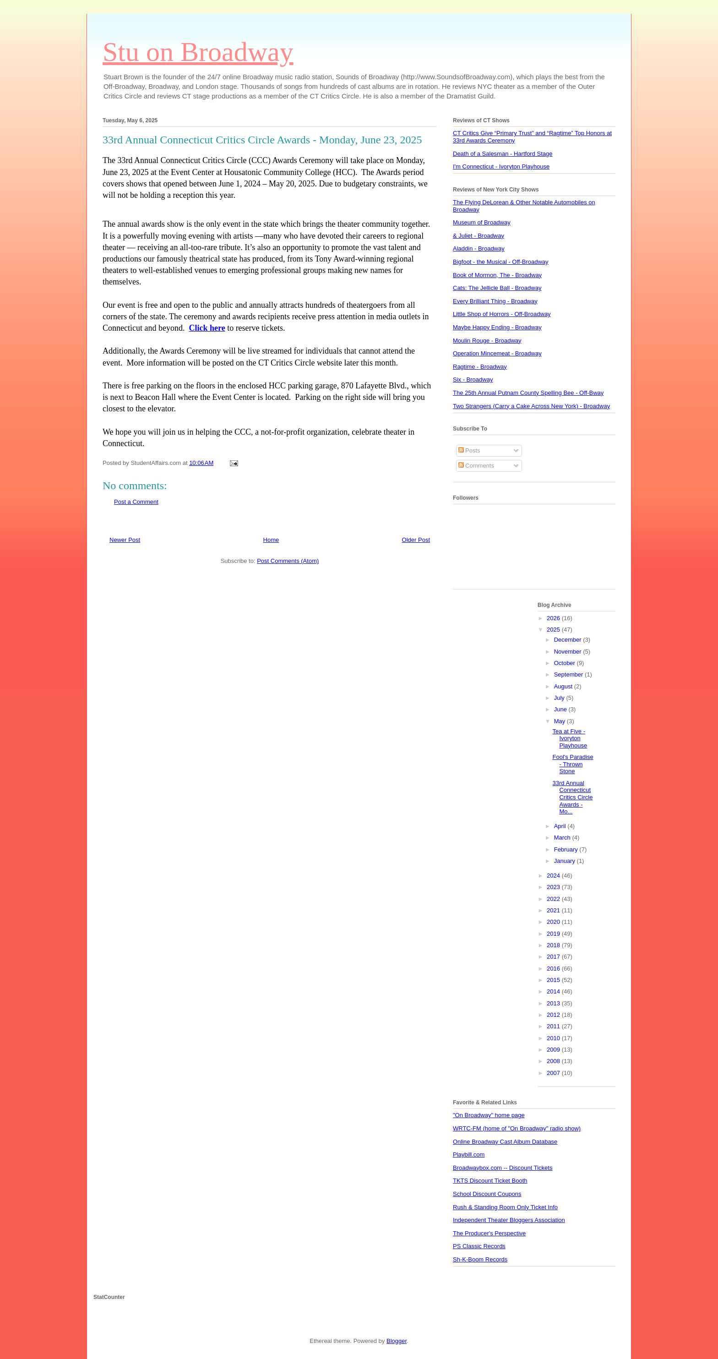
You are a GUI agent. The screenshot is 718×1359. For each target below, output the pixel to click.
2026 (554, 618)
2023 (554, 887)
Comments (476, 465)
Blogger (396, 1340)
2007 (554, 1073)
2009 (554, 1049)
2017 (554, 956)
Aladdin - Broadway (479, 248)
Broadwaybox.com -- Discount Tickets (502, 1167)
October (565, 663)
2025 (554, 629)
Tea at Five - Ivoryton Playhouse (569, 738)
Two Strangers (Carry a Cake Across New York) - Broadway (531, 406)
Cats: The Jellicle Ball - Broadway (497, 287)
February (567, 849)
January (565, 860)
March (563, 837)
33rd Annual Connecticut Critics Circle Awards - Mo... (572, 797)
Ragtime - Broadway (480, 366)
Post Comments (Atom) (288, 560)
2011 (554, 1026)
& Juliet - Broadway (478, 235)
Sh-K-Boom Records (480, 1259)
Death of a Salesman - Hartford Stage (503, 153)
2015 (554, 980)
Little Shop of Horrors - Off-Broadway (502, 314)
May (560, 721)
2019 (554, 933)
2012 (554, 1014)
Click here (207, 328)
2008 (554, 1061)
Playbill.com (468, 1154)
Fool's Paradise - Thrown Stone (572, 764)
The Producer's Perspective (489, 1233)
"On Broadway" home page (489, 1115)
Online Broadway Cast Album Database (505, 1141)
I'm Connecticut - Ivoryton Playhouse (501, 166)
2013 (554, 1003)
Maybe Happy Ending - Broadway (497, 327)
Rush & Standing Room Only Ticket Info (505, 1207)
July (560, 697)
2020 (554, 921)
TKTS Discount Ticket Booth (490, 1180)
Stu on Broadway (198, 52)
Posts (469, 450)
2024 (554, 875)
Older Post (416, 539)
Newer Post (124, 539)
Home (271, 539)
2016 (554, 968)
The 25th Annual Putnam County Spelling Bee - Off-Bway (528, 392)
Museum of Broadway (482, 222)
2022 (554, 898)
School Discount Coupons (487, 1193)
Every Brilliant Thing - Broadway (495, 301)
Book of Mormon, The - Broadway (497, 275)
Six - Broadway (473, 379)
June (561, 709)
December (568, 639)
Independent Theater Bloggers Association (509, 1220)
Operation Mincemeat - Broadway (497, 353)
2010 (554, 1038)
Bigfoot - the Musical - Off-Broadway (501, 261)
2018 (554, 945)
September (569, 674)
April (561, 826)
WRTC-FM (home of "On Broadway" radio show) (517, 1128)
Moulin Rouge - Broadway (487, 340)
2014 (554, 991)
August (564, 686)
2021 (554, 910)
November (568, 651)
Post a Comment (136, 501)
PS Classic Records (479, 1246)
